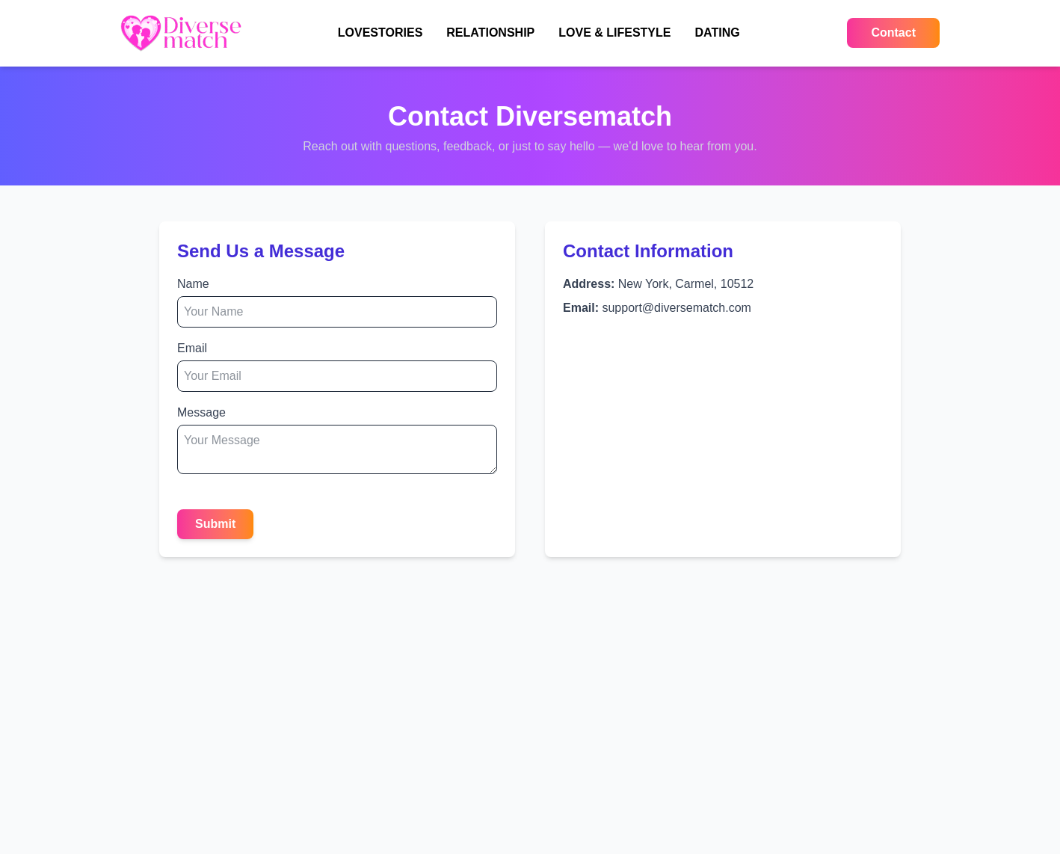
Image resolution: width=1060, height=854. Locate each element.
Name (193, 283)
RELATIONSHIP (490, 32)
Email (192, 348)
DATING (716, 32)
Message (201, 412)
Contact (893, 32)
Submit (215, 523)
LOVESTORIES (380, 32)
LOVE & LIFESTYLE (614, 32)
